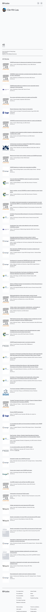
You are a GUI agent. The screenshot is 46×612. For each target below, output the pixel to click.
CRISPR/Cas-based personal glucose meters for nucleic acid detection (26, 120)
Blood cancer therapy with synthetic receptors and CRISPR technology (26, 155)
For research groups (20, 600)
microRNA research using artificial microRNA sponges (22, 482)
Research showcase (20, 602)
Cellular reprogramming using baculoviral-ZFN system (22, 505)
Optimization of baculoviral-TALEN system (19, 493)
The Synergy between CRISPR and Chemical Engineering (23, 388)
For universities (19, 595)
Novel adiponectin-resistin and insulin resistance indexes (23, 573)
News (31, 593)
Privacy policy (33, 609)
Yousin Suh (17, 450)
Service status (19, 606)
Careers (32, 595)
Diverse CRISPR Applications (16, 412)
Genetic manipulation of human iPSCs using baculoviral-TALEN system (26, 528)
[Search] (38, 3)
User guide (18, 609)
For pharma (19, 598)
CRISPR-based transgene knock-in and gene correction (22, 342)
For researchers (19, 591)
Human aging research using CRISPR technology (21, 470)
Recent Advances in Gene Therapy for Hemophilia (21, 109)
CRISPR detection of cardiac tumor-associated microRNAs (23, 167)
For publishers (19, 593)
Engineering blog (34, 598)
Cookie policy (33, 611)
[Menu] (41, 3)
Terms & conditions (34, 606)
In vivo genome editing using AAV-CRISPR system (21, 447)
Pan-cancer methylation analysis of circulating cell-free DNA (23, 97)
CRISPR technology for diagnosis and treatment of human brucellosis (25, 62)
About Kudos (33, 591)
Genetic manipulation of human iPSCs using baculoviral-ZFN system (25, 516)
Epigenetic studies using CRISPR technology (20, 458)
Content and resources (21, 611)
